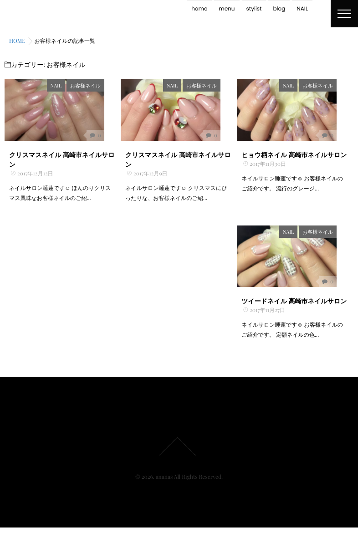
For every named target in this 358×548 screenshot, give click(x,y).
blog (279, 9)
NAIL (302, 9)
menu (227, 9)
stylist (254, 9)
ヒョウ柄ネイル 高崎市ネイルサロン (294, 164)
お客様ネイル (102, 85)
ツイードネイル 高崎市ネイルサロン (294, 321)
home (199, 9)
